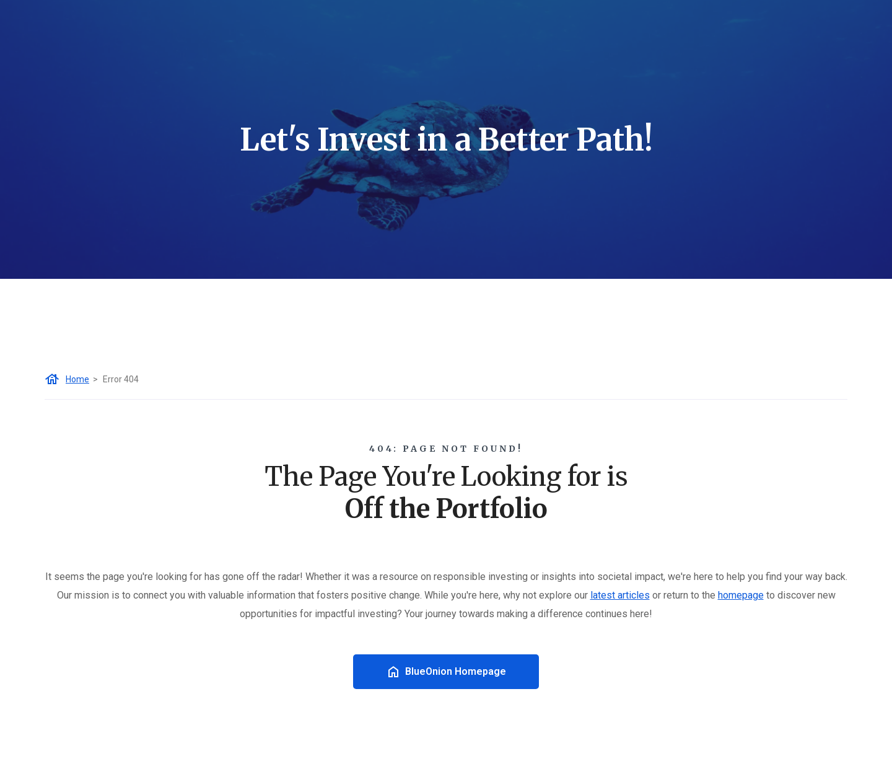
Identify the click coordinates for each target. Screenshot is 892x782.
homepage (741, 595)
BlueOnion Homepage (446, 671)
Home (77, 379)
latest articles (620, 595)
